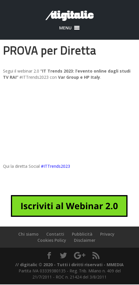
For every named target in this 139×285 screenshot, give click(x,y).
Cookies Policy (51, 240)
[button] (65, 28)
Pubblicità (82, 234)
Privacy (107, 234)
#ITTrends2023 (55, 166)
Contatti (55, 234)
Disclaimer (84, 240)
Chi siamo (28, 234)
